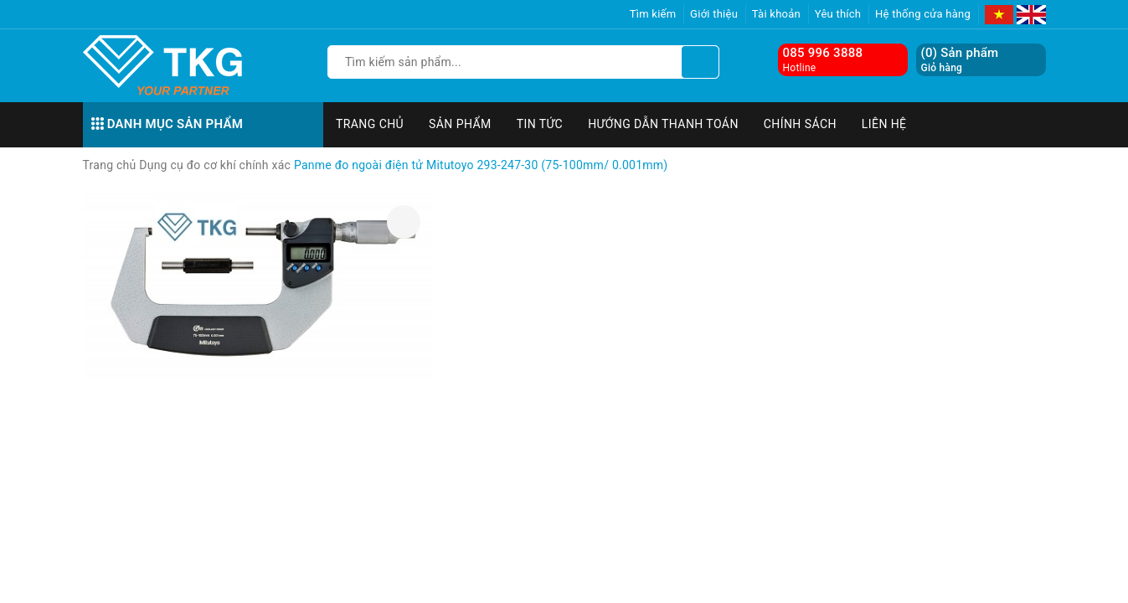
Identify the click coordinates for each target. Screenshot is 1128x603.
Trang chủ (370, 124)
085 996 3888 (823, 52)
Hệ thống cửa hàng (923, 14)
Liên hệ (884, 124)
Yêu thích (838, 14)
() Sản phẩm (960, 60)
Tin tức (540, 124)
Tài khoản (776, 14)
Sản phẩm (460, 124)
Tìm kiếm (653, 14)
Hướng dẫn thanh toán (663, 124)
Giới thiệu (714, 14)
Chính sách (800, 124)
